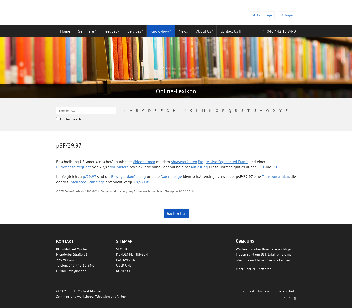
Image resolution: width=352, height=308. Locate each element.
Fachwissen (125, 260)
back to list (176, 213)
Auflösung (199, 167)
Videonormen (144, 161)
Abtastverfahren (184, 161)
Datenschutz (286, 291)
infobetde (76, 271)
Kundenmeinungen (132, 254)
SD (274, 167)
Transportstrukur (275, 176)
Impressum (266, 291)
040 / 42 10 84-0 (279, 32)
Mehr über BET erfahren (253, 269)
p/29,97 (89, 176)
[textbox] (86, 110)
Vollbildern (119, 167)
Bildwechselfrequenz (73, 167)
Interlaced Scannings (87, 181)
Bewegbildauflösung (128, 176)
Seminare (124, 249)
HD (261, 167)
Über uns (123, 265)
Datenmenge (171, 176)
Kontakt (123, 271)
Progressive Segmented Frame (223, 161)
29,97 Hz (141, 181)
